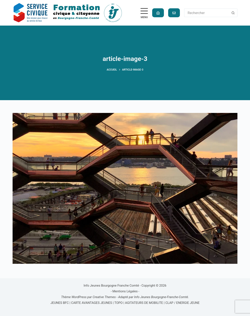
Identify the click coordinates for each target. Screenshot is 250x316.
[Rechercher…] (206, 13)
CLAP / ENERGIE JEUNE (182, 303)
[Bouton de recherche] (233, 13)
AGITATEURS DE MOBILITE (144, 303)
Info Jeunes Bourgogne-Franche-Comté (161, 297)
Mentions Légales (125, 291)
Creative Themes (104, 297)
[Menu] (144, 13)
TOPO (118, 303)
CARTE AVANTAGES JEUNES (91, 303)
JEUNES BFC (60, 303)
